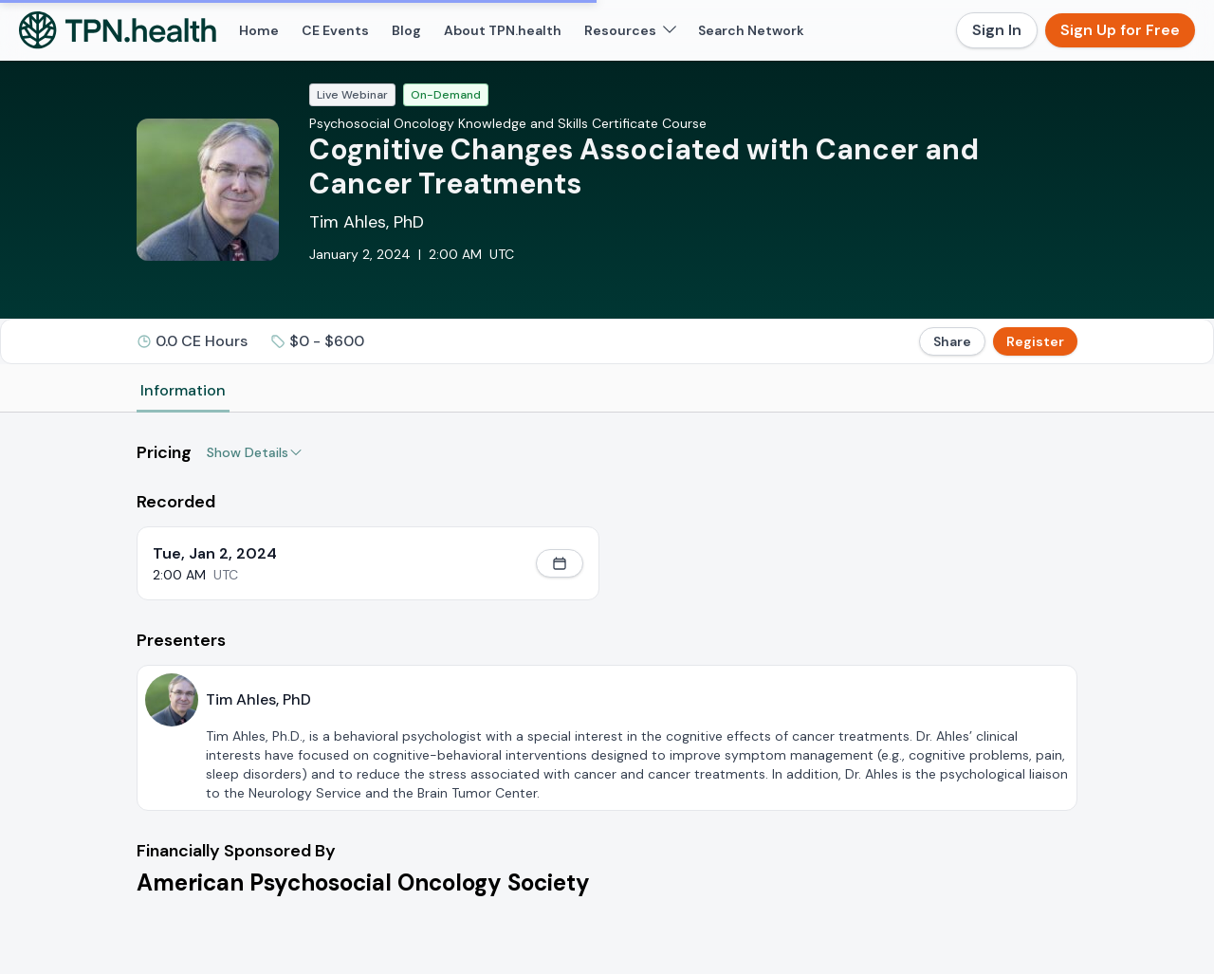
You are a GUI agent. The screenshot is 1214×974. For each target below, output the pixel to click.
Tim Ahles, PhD (366, 222)
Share (952, 341)
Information (183, 390)
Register (1035, 341)
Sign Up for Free (1120, 30)
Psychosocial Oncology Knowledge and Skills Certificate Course (508, 123)
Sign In (996, 30)
